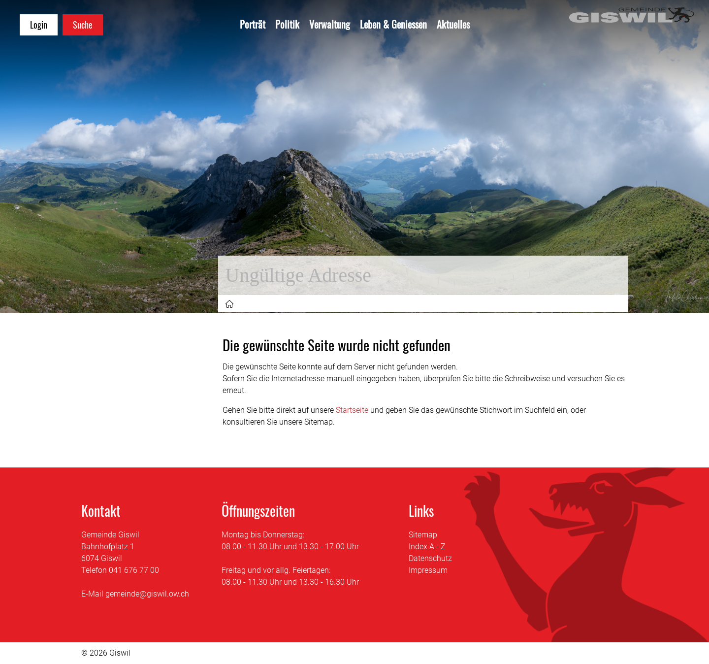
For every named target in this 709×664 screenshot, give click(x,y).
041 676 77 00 (134, 570)
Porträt (252, 24)
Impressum (428, 570)
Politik (287, 24)
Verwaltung (329, 24)
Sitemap (423, 534)
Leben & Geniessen (393, 24)
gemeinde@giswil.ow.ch (147, 593)
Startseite (352, 410)
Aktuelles (453, 24)
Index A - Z (427, 546)
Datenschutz (430, 558)
